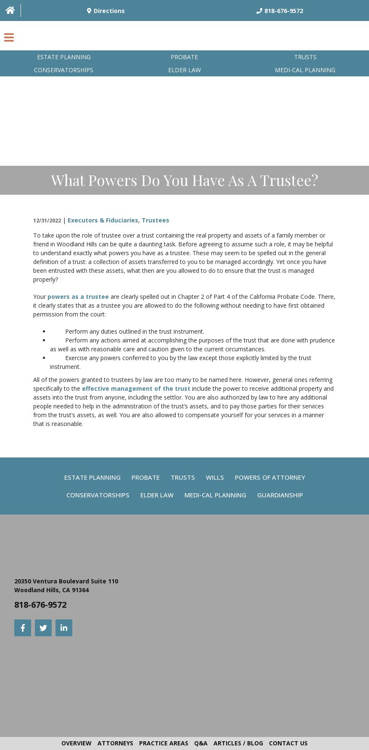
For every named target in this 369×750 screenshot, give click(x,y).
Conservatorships (63, 70)
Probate (184, 57)
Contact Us (288, 743)
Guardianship (280, 495)
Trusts (305, 57)
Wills (215, 477)
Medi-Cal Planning (215, 495)
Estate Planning (64, 57)
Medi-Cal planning (305, 70)
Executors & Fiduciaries (103, 220)
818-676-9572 (40, 604)
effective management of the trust (136, 388)
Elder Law (184, 70)
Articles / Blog (238, 743)
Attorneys (115, 743)
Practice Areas (163, 743)
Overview (76, 743)
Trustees (155, 220)
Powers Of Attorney (270, 477)
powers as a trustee (78, 297)
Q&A (201, 743)
